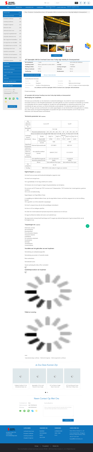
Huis (8, 7)
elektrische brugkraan (45, 357)
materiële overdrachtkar (12, 51)
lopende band (58, 431)
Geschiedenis (43, 433)
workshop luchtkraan (12, 21)
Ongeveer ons (29, 7)
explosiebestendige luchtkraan (32, 357)
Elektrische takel (12, 27)
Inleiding (42, 431)
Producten (19, 7)
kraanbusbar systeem (12, 60)
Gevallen (6, 78)
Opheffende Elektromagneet (12, 57)
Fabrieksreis (40, 7)
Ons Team (42, 437)
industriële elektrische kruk (12, 36)
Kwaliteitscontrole (51, 7)
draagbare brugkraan (12, 24)
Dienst (41, 435)
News (5, 75)
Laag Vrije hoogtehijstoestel (12, 33)
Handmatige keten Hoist (12, 48)
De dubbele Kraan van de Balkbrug (12, 45)
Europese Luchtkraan (12, 18)
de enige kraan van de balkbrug (12, 42)
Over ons (6, 63)
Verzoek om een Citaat (73, 7)
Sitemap (36, 446)
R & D (56, 435)
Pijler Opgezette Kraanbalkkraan (12, 39)
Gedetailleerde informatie (32, 75)
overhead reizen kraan (12, 15)
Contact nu (56, 55)
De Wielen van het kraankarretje (12, 54)
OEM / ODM (57, 433)
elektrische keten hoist (12, 30)
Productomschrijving (50, 75)
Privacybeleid (45, 446)
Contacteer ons (61, 7)
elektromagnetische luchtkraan (58, 357)
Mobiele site (55, 446)
